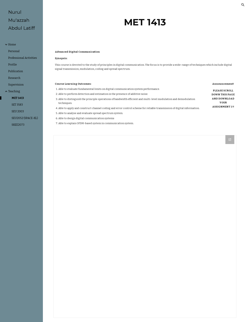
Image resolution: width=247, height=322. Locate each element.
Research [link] (14, 78)
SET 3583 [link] (17, 104)
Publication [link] (15, 71)
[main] (145, 22)
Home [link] (12, 44)
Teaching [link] (14, 91)
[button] (243, 5)
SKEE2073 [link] (18, 124)
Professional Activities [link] (22, 57)
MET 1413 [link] (18, 98)
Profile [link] (12, 64)
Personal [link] (14, 51)
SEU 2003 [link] (18, 111)
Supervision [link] (16, 84)
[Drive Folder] (145, 226)
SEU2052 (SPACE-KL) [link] (25, 118)
